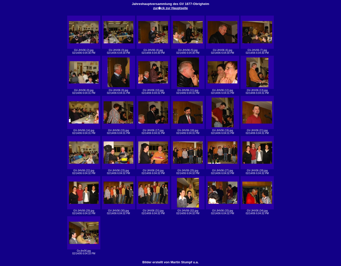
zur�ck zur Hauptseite (170, 8)
